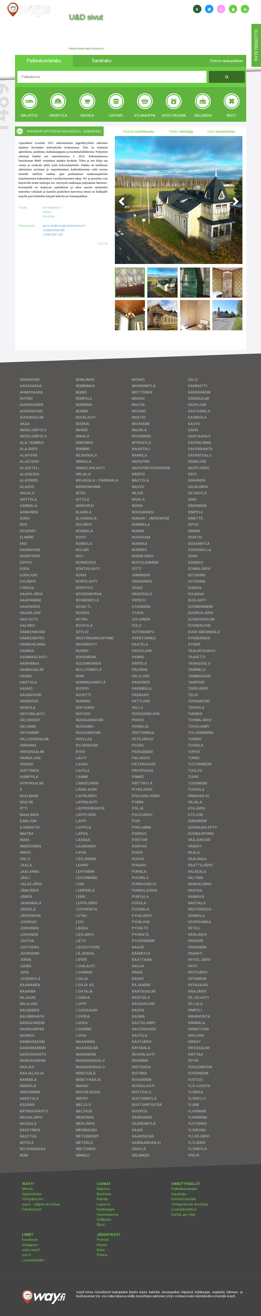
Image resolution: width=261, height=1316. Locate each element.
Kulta (101, 1250)
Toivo (221, 131)
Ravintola (104, 1194)
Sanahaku (179, 1194)
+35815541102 (53, 234)
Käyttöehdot (31, 1194)
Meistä (27, 1189)
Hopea (102, 1245)
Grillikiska (104, 1219)
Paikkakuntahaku (184, 1189)
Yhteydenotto (32, 1199)
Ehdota (138, 131)
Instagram (30, 1245)
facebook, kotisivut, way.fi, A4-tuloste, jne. (86, 49)
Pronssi (103, 1239)
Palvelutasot (31, 1209)
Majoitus (103, 1189)
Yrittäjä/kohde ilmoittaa (189, 1204)
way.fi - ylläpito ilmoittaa (41, 1204)
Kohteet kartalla (183, 1199)
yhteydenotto (256, 45)
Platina (102, 1255)
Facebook (30, 1239)
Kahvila (102, 1199)
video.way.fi (31, 1250)
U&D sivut (86, 17)
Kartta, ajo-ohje (183, 1214)
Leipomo (104, 1204)
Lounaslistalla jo (184, 1209)
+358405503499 (53, 230)
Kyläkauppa (105, 1209)
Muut (101, 1224)
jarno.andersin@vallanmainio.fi (64, 225)
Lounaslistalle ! (34, 1260)
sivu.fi (26, 1255)
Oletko (181, 131)
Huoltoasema (107, 1214)
